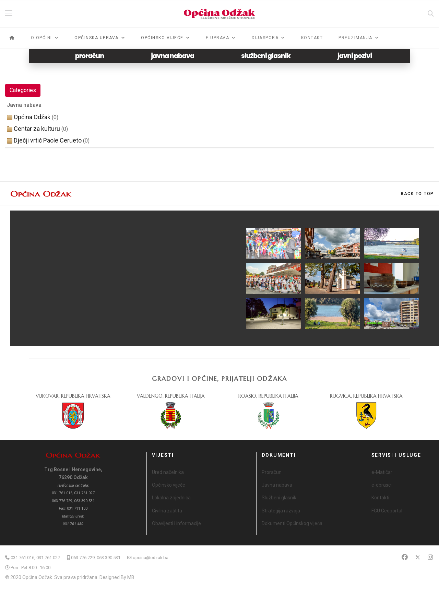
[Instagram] (430, 557)
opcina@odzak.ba (150, 557)
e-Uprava (217, 37)
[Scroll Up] (417, 194)
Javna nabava (277, 485)
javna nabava (172, 55)
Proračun (272, 472)
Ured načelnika (168, 472)
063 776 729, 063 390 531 (95, 557)
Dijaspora (265, 37)
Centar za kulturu (37, 128)
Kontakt (312, 37)
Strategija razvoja (281, 510)
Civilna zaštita (167, 510)
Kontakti (380, 497)
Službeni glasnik (279, 497)
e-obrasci (381, 485)
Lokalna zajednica (171, 497)
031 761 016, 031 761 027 (35, 557)
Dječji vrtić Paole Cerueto (48, 140)
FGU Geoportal (386, 510)
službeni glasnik (265, 55)
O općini (41, 37)
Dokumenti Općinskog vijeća (292, 523)
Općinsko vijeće (168, 485)
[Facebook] (405, 557)
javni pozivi (354, 55)
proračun (89, 55)
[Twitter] (417, 557)
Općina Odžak (32, 117)
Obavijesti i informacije (176, 523)
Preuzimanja (355, 37)
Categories (23, 90)
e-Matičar (381, 472)
